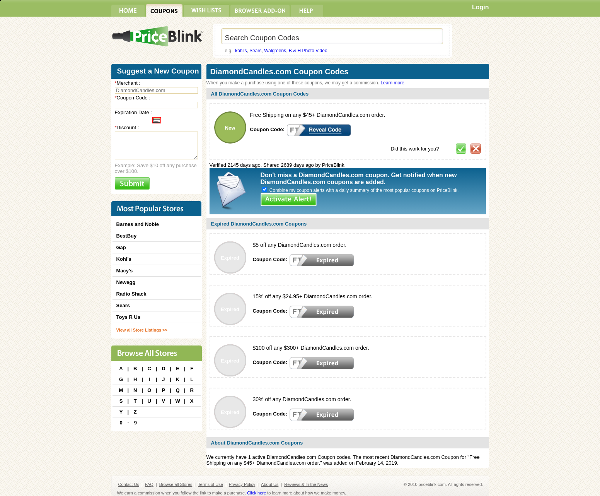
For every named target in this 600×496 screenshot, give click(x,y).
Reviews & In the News (306, 484)
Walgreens (275, 50)
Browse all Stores (176, 484)
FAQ (149, 484)
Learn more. (393, 83)
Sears (255, 50)
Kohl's (123, 259)
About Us (269, 484)
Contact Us (128, 484)
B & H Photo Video (308, 50)
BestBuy (126, 236)
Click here (256, 493)
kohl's (241, 50)
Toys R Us (128, 317)
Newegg (126, 282)
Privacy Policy (242, 484)
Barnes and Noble (137, 224)
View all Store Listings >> (141, 330)
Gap (121, 247)
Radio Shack (131, 294)
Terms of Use (210, 484)
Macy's (124, 271)
